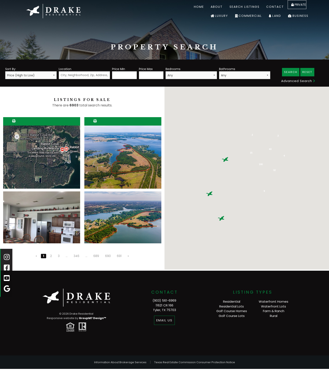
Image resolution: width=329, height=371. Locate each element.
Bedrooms (191, 73)
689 (96, 256)
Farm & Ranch (273, 311)
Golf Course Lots (232, 316)
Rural (273, 316)
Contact (269, 7)
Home (193, 7)
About (211, 7)
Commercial (250, 16)
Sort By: (31, 73)
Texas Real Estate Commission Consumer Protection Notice (194, 362)
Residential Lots (231, 306)
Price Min (124, 73)
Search (290, 72)
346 (76, 256)
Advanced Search (298, 81)
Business (300, 16)
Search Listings (238, 7)
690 (108, 256)
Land (276, 16)
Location (84, 73)
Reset (307, 72)
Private (297, 7)
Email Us (164, 320)
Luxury (221, 16)
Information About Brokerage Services (120, 362)
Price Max (151, 73)
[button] (209, 194)
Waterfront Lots (273, 306)
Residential (231, 301)
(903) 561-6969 (164, 300)
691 (119, 256)
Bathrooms (244, 73)
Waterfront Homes (273, 301)
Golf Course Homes (231, 311)
